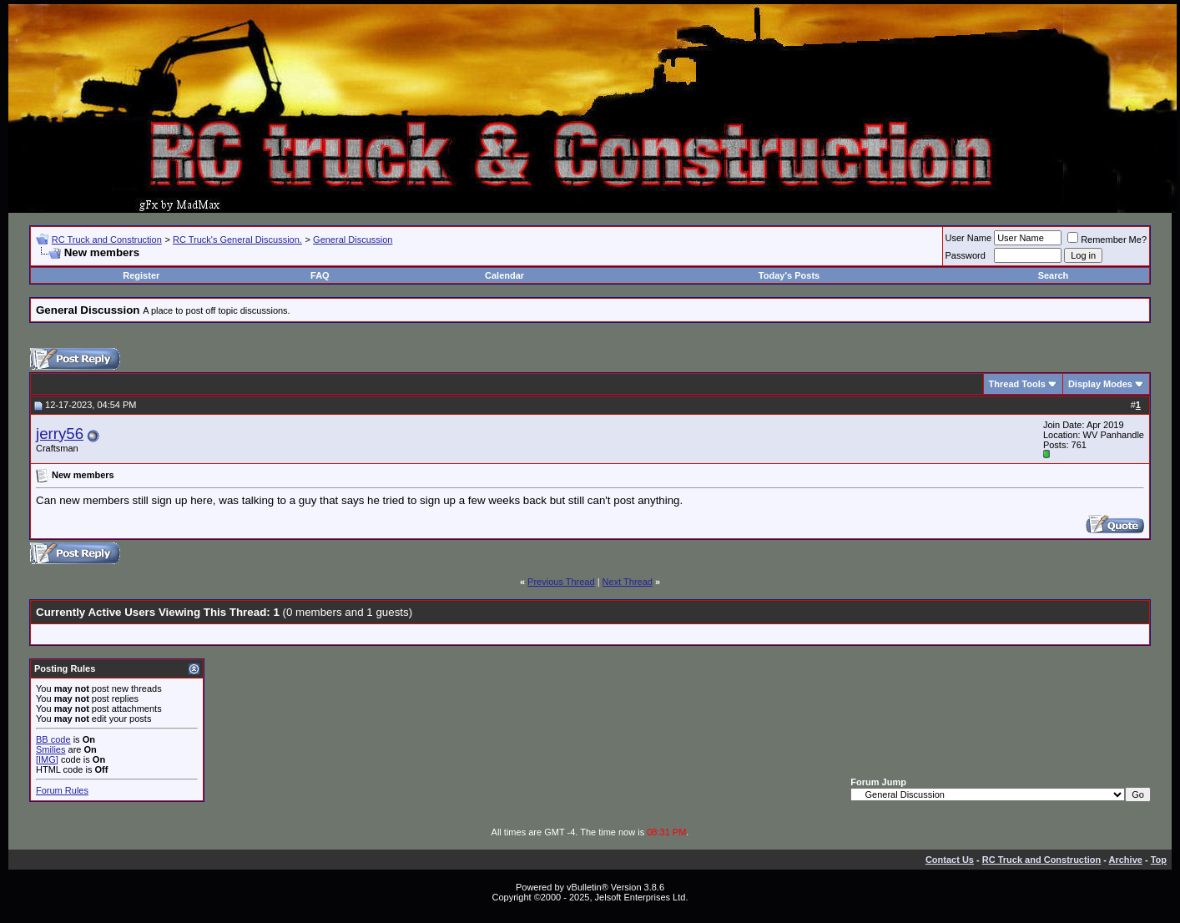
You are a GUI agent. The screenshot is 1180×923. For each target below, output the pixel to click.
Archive (1125, 860)
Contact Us (949, 860)
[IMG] (47, 759)
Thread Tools (1017, 384)
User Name (969, 238)
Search (1053, 275)
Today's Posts (789, 275)
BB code (53, 739)
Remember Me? (1107, 240)
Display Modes (1100, 384)
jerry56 (59, 433)
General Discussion (352, 240)
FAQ (320, 275)
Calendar (504, 275)
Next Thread (628, 582)
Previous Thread (561, 582)
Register (141, 275)
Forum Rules (62, 790)
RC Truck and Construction (107, 240)
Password (966, 255)
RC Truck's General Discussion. (237, 240)
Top (1159, 860)
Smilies (50, 749)
